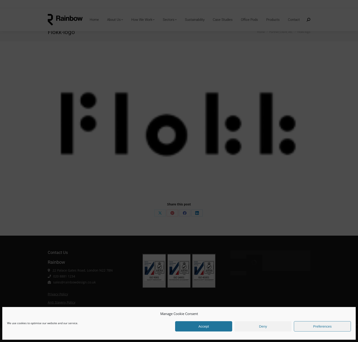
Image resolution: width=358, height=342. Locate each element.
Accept (203, 326)
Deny (263, 326)
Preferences (322, 326)
